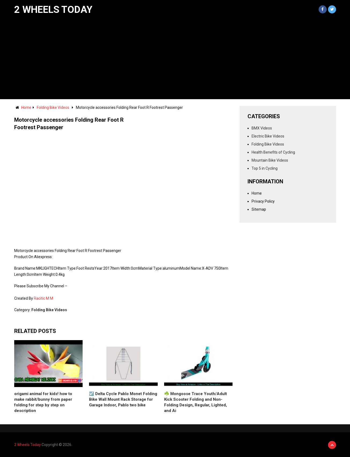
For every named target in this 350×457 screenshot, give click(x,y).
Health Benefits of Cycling (273, 152)
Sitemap (259, 209)
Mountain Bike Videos (270, 160)
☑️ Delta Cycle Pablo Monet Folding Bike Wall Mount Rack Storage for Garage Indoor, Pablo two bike (123, 399)
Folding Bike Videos (53, 107)
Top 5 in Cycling (265, 168)
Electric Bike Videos (268, 136)
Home (26, 107)
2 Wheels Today (53, 9)
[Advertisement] (175, 58)
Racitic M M (43, 298)
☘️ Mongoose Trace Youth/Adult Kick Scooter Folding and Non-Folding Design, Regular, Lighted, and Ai (195, 402)
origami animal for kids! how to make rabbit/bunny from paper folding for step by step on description (43, 402)
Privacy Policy (263, 201)
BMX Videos (262, 128)
